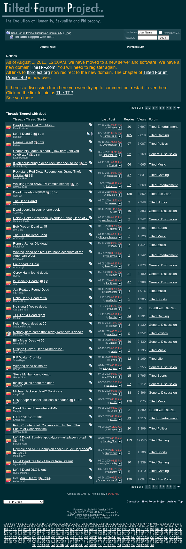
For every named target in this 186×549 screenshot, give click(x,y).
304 (34, 542)
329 (152, 542)
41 (127, 524)
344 (72, 545)
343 (67, 545)
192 (43, 534)
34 (103, 524)
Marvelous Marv (21, 335)
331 (161, 542)
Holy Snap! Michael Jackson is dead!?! (41, 400)
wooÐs (113, 402)
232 (53, 537)
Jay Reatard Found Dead (31, 289)
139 (152, 529)
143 (171, 529)
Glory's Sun (19, 301)
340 (53, 545)
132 (119, 529)
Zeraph (17, 411)
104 (166, 526)
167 (105, 532)
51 (161, 524)
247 (124, 537)
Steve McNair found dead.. (32, 374)
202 (91, 534)
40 (124, 524)
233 (58, 537)
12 (129, 358)
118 (53, 529)
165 (95, 532)
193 (48, 534)
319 (105, 542)
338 (43, 545)
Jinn (115, 212)
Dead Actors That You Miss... (33, 125)
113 (129, 440)
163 (86, 532)
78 (72, 526)
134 (128, 529)
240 (91, 537)
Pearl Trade (111, 266)
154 (43, 532)
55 (174, 524)
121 (67, 529)
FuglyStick (18, 246)
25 (73, 524)
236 (72, 537)
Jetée (114, 393)
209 (124, 534)
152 (34, 532)
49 (154, 524)
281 (105, 540)
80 (79, 526)
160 (72, 532)
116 (43, 529)
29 (86, 524)
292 (157, 540)
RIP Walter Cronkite (27, 357)
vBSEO (104, 515)
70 (45, 526)
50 (157, 524)
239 (86, 537)
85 (96, 526)
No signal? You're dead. (30, 306)
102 (157, 526)
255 (161, 537)
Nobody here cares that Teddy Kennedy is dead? (48, 332)
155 (48, 532)
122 (72, 529)
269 (48, 540)
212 (138, 534)
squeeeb (17, 386)
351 (105, 545)
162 (81, 532)
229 (39, 537)
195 (58, 534)
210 (128, 534)
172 (128, 532)
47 (129, 175)
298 (6, 542)
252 (147, 537)
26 (129, 367)
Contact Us (133, 501)
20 (129, 126)
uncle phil (112, 194)
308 (53, 542)
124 (81, 529)
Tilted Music (157, 164)
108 (6, 529)
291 (152, 540)
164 (91, 532)
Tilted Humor (158, 202)
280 (100, 540)
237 (77, 537)
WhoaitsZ (112, 176)
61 (15, 526)
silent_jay (18, 229)
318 (100, 542)
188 (25, 534)
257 (171, 537)
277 (86, 540)
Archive (171, 501)
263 (20, 540)
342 (62, 545)
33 (100, 524)
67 (129, 185)
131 (114, 529)
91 (116, 526)
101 (152, 526)
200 (81, 534)
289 (142, 540)
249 (133, 537)
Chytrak (113, 165)
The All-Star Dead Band (30, 235)
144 (175, 529)
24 (70, 524)
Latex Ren (111, 186)
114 (34, 529)
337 (39, 545)
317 (95, 542)
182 (175, 532)
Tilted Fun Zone (160, 194)
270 (53, 540)
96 (133, 526)
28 (83, 524)
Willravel (112, 127)
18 (49, 524)
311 (67, 542)
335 (180, 542)
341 (58, 545)
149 (20, 532)
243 (105, 537)
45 (141, 524)
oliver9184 (18, 258)
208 (119, 534)
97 (129, 143)
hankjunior (111, 283)
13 (33, 524)
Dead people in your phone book (36, 209)
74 (59, 526)
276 (81, 540)
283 (114, 540)
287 (133, 540)
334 (175, 542)
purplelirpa (111, 385)
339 (48, 545)
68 (39, 526)
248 (128, 537)
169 (114, 532)
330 (157, 542)
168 (110, 532)
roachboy (112, 334)
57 (181, 524)
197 (67, 534)
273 (67, 540)
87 (102, 526)
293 (161, 540)
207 (114, 534)
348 (91, 545)
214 (147, 534)
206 (110, 534)
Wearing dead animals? (30, 366)
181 (171, 532)
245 (114, 537)
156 (53, 532)
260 (6, 540)
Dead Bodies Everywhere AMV (35, 408)
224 (15, 537)
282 (110, 540)
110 (15, 529)
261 (10, 540)
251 (142, 537)
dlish (15, 284)
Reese (16, 275)
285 (124, 540)
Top (180, 501)
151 (29, 532)
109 (10, 529)
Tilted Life (156, 358)
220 (175, 534)
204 (100, 534)
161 (77, 532)
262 (15, 540)
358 (138, 545)
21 (129, 265)
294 (166, 540)
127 (95, 529)
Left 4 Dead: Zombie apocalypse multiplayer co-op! (49, 437)
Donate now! (48, 46)
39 (129, 341)
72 (52, 526)
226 (25, 537)
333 (171, 542)
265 (29, 540)
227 (29, 537)
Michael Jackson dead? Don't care (37, 391)
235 (67, 537)
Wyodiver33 (19, 343)
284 (119, 540)
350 (100, 545)
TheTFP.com (43, 67)
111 (20, 529)
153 (39, 532)
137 (142, 529)
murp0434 (18, 394)
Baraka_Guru (110, 136)
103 (161, 526)
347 (86, 545)
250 (138, 537)
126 (91, 529)
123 (77, 529)
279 (95, 540)
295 (171, 540)
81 (82, 526)
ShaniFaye (19, 360)
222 (6, 537)
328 (147, 542)
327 (142, 542)
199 (77, 534)
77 (69, 526)
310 (62, 542)
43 (134, 524)
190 (34, 534)
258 (175, 537)
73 (55, 526)
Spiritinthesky (20, 166)
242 (100, 537)
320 (110, 542)
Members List (135, 46)
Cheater (113, 343)
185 (10, 534)
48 (151, 524)
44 (137, 524)
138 (129, 194)
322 (119, 542)
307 (48, 542)
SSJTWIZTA (19, 292)
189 (29, 534)
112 (25, 529)
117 (48, 529)
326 (138, 542)
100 (147, 526)
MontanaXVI (19, 455)
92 (129, 154)
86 (99, 526)
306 (43, 542)
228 (34, 537)
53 (167, 524)
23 (66, 524)
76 (65, 526)
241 (95, 537)
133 (124, 529)
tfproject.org (38, 72)
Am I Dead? (28, 478)
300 (15, 542)
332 (166, 542)
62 (18, 526)
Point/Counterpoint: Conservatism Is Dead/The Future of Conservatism (46, 427)
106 (175, 526)
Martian (17, 318)
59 (8, 526)
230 (43, 537)
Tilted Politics (158, 143)
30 (90, 524)
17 (46, 524)
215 (152, 534)
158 (62, 532)
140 (157, 529)
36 (110, 524)
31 (129, 274)
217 (161, 534)
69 (42, 526)
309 (58, 542)
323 (124, 542)
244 (110, 537)
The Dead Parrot (25, 201)
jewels (114, 359)
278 (91, 540)
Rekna (16, 145)
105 (129, 135)
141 (161, 529)
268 (43, 540)
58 (5, 526)
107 (180, 526)
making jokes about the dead (33, 383)
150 (25, 532)
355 (124, 545)
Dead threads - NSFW (29, 192)
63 (22, 526)
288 (138, 540)
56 (178, 524)
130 (110, 529)
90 (112, 526)
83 (89, 526)
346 (81, 545)
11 (26, 524)
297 (180, 540)
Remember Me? (169, 33)
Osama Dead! (23, 142)
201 (86, 534)
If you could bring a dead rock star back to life (45, 163)
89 (109, 526)
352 (110, 545)
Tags (68, 33)
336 (34, 545)
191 (39, 534)
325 (133, 542)
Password (130, 37)
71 (48, 526)
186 (15, 534)
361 (152, 545)
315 (86, 542)
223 (10, 537)
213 (142, 534)
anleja (114, 351)
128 (100, 529)
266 (34, 540)
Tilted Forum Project (153, 501)
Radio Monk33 (21, 472)
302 (25, 542)
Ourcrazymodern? (107, 480)
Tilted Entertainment (163, 126)
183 (180, 532)
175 (142, 532)
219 (171, 534)
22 (63, 524)
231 (48, 537)
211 (133, 534)
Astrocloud (18, 481)
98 (140, 526)
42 (130, 524)
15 (129, 375)
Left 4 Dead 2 (22, 133)
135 (133, 529)
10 (129, 462)
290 (147, 540)
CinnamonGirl (109, 155)
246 (119, 537)
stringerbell (111, 292)
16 (43, 524)
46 (144, 524)
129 (129, 479)
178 (157, 532)
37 (129, 384)
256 (166, 537)
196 (62, 534)
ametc (114, 410)
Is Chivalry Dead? (26, 281)
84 (92, 526)
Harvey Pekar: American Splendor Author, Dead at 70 (51, 218)
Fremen (113, 275)
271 (58, 540)
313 (77, 542)
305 (39, 542)
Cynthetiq (18, 212)
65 (28, 526)
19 (129, 211)
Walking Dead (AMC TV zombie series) (41, 184)
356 (128, 545)
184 (6, 534)
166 (100, 532)
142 (166, 529)
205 (105, 534)
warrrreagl (18, 238)
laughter (17, 195)
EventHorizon (20, 128)
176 (147, 532)
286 (128, 540)
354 (119, 545)
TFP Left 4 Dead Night (29, 315)
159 (67, 532)
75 (62, 526)
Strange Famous (108, 237)
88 (106, 526)
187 (20, 534)
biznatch (17, 136)
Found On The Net (162, 308)
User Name (131, 32)
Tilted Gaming (159, 135)
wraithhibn (111, 300)
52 (164, 524)
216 (157, 534)
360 (147, 545)
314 (81, 542)
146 (6, 532)
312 (72, 542)
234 (62, 537)
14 (129, 316)
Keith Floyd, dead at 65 (29, 323)
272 (62, 540)
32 (97, 524)
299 (10, 542)
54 (171, 524)
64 (25, 526)
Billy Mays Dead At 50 (29, 340)
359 (142, 545)
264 (25, 540)
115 (39, 529)
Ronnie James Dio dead (30, 243)
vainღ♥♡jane (110, 368)
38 (129, 392)
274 (72, 540)
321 (114, 542)
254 (157, 537)
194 (53, 534)
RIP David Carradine (28, 417)
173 (133, 532)
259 (180, 537)
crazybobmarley (108, 463)
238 (81, 537)
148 (15, 532)
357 (133, 545)
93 (123, 526)
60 (11, 526)
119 (58, 529)
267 (39, 540)
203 (95, 534)
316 (91, 542)
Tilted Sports (158, 228)
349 (95, 545)
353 (114, 545)
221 (180, 534)
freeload (112, 203)
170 (119, 532)
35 (107, 524)
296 (175, 540)
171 (124, 532)
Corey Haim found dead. (30, 272)
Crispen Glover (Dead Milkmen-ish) (38, 349)
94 (126, 526)
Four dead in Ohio (26, 264)
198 (72, 534)
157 (58, 532)
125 (86, 529)
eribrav (113, 229)
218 (166, 534)
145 (180, 529)
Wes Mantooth (21, 221)
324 (128, 542)
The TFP (64, 92)
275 (77, 540)
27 (80, 524)
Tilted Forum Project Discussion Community (36, 33)
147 (10, 532)
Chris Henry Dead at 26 (30, 298)
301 (20, 542)
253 (152, 537)
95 (129, 526)
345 (77, 545)
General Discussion (163, 154)
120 (129, 401)
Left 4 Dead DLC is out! (30, 469)
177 (152, 532)
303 (29, 542)
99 (143, 526)
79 (76, 526)
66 (129, 164)
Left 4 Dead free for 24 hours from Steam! (43, 461)
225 (20, 537)
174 (138, 532)
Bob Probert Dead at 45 (30, 226)
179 (161, 532)
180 (166, 532)
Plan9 (114, 246)
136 (138, 529)
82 (86, 526)
